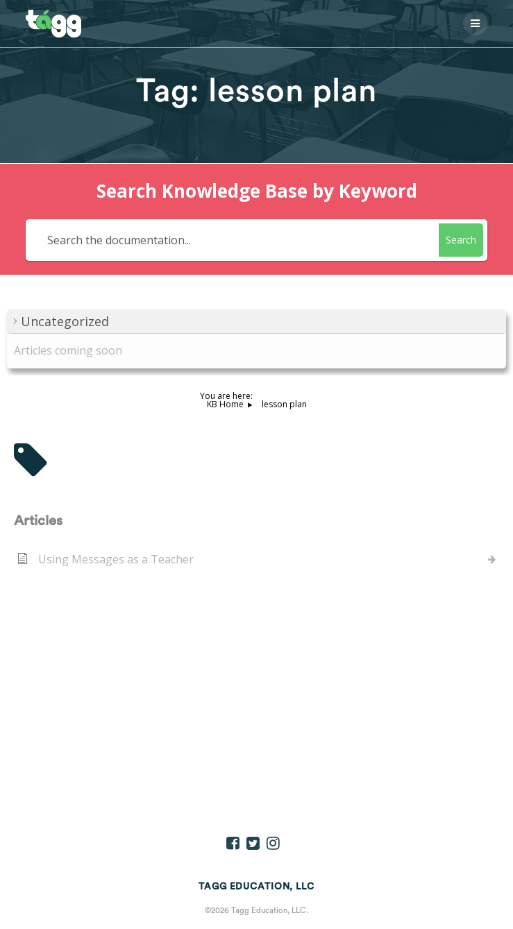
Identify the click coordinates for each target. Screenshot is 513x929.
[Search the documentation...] (234, 240)
